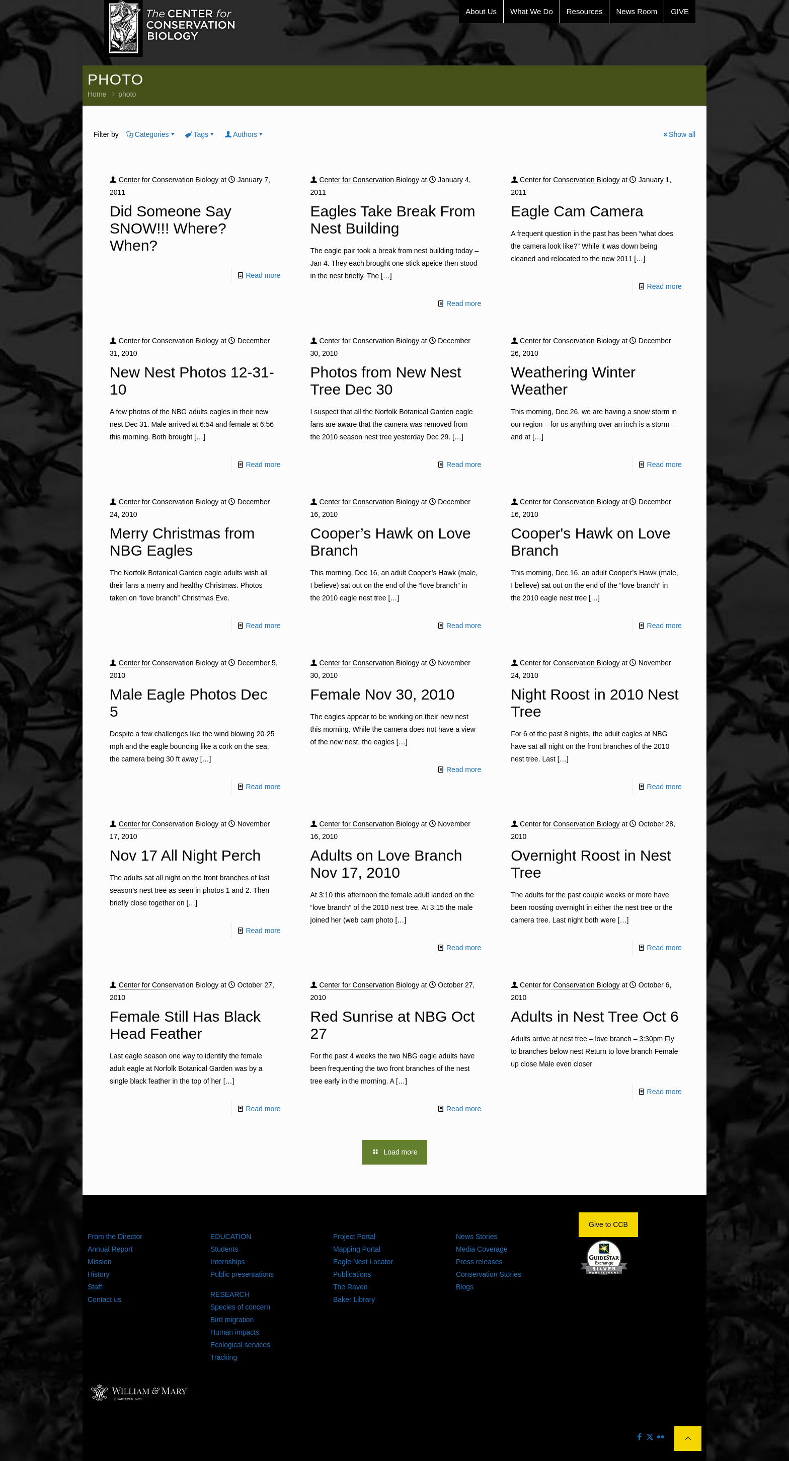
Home (97, 94)
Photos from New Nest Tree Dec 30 (385, 381)
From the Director (115, 1237)
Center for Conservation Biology (168, 180)
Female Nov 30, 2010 (382, 694)
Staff (95, 1287)
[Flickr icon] (660, 1436)
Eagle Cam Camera (577, 211)
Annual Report (110, 1249)
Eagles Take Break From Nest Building (393, 220)
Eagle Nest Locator (363, 1262)
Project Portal (354, 1237)
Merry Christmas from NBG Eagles (182, 542)
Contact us (104, 1299)
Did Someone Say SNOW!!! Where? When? (170, 228)
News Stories (476, 1237)
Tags (200, 134)
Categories (151, 134)
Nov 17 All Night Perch (185, 855)
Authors (244, 134)
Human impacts (234, 1332)
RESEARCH (230, 1294)
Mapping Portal (356, 1249)
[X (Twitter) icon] (650, 1436)
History (99, 1274)
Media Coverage (482, 1249)
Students (224, 1249)
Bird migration (232, 1320)
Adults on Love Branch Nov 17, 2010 (386, 864)
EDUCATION (230, 1237)
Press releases (479, 1262)
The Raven (350, 1287)
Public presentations (242, 1274)
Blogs (465, 1287)
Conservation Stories (488, 1274)
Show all (678, 134)
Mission (99, 1262)
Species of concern (240, 1307)
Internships (227, 1262)
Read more (263, 275)
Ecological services (240, 1345)
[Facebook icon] (639, 1436)
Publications (352, 1274)
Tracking (223, 1357)
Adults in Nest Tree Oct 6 (594, 1016)
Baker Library (354, 1299)
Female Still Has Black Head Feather (185, 1025)
